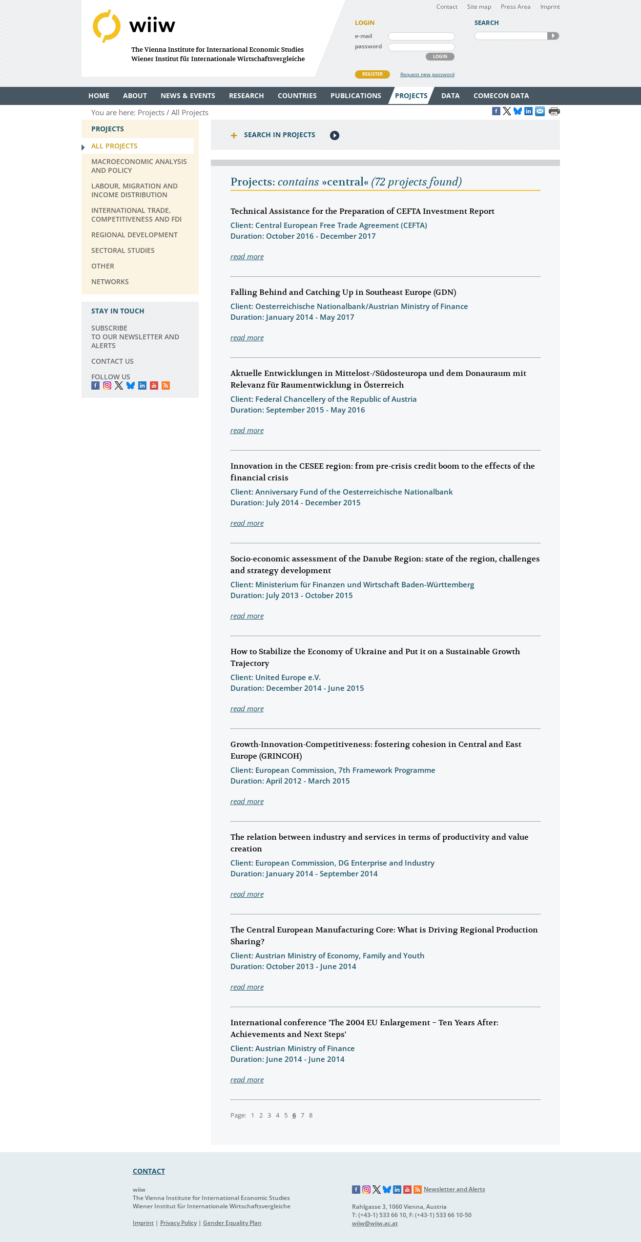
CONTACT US (112, 361)
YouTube (154, 385)
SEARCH (553, 36)
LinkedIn (142, 385)
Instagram (366, 1189)
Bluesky (130, 385)
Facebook (95, 385)
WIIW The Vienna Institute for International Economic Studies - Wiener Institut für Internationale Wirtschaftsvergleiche (213, 38)
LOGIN (440, 56)
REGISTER (372, 74)
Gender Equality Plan (232, 1223)
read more (247, 256)
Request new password (427, 74)
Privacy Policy (178, 1223)
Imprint (550, 6)
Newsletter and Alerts (454, 1189)
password (368, 46)
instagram (107, 385)
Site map (479, 6)
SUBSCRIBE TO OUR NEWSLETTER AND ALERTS (135, 336)
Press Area (516, 6)
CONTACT (149, 1171)
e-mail (363, 36)
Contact (446, 6)
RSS (166, 385)
